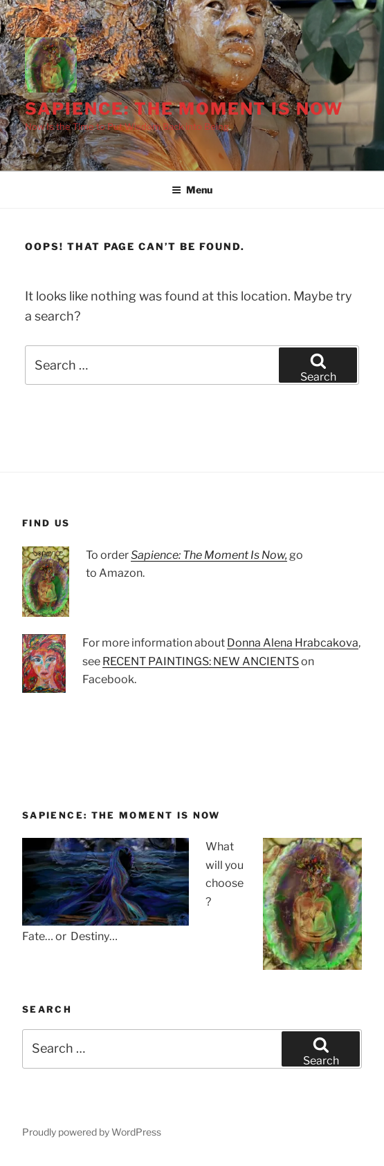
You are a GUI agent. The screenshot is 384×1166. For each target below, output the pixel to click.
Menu (192, 189)
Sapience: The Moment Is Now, (209, 555)
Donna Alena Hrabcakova (292, 642)
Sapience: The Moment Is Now (184, 109)
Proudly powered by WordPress (91, 1132)
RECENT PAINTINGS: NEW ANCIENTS (200, 661)
